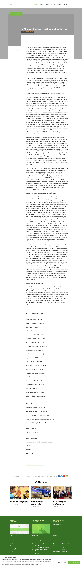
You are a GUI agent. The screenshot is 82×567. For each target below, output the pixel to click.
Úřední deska (13, 546)
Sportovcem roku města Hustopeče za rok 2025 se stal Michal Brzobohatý (61, 503)
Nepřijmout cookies (62, 562)
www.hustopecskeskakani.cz (35, 465)
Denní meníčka (56, 551)
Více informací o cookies (8, 561)
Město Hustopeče (57, 524)
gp (64, 476)
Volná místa (13, 552)
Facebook (55, 535)
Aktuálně (34, 4)
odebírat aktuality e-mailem (23, 476)
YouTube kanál (35, 535)
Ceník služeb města (14, 550)
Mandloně (55, 546)
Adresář (65, 4)
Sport (18, 52)
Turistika (41, 4)
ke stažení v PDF (13, 535)
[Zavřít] (80, 557)
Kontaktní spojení (14, 548)
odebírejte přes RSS (40, 476)
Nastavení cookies (68, 565)
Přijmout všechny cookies (74, 562)
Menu (11, 4)
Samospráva (49, 4)
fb (58, 476)
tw (61, 476)
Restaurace (56, 548)
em (67, 476)
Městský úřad (57, 4)
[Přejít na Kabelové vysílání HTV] (19, 529)
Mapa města (65, 551)
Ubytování (64, 546)
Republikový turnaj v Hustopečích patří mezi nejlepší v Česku (38, 503)
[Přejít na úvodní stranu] (22, 4)
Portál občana (13, 543)
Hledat (71, 4)
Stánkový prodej (14, 554)
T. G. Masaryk (65, 543)
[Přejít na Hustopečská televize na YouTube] (41, 529)
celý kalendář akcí (38, 553)
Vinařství (55, 543)
